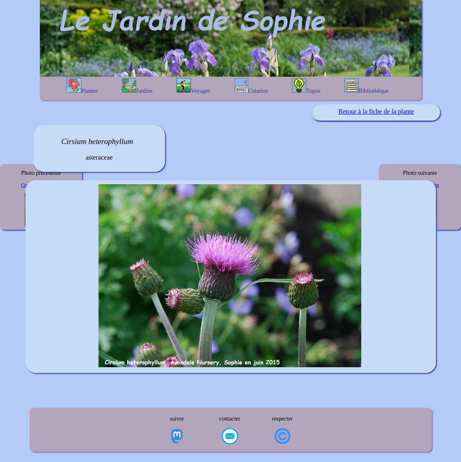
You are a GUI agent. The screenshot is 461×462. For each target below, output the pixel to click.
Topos (306, 86)
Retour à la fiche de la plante (376, 111)
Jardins (137, 86)
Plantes (82, 86)
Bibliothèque (366, 86)
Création (251, 86)
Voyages (193, 86)
